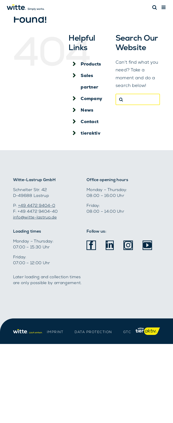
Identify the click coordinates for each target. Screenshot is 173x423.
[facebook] (91, 245)
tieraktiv (90, 133)
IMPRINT (55, 332)
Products (91, 64)
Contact (89, 121)
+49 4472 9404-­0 (36, 205)
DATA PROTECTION (93, 332)
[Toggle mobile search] (154, 7)
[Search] (121, 99)
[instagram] (128, 245)
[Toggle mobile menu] (164, 7)
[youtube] (147, 245)
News (87, 110)
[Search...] (138, 99)
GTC (127, 332)
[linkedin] (109, 244)
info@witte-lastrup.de (35, 217)
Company (91, 98)
